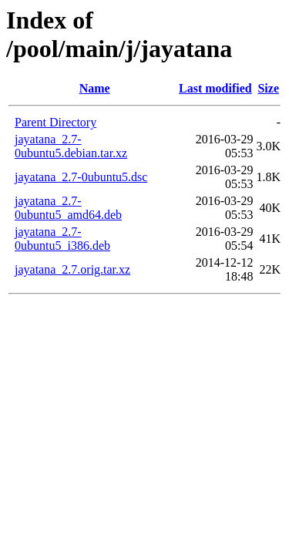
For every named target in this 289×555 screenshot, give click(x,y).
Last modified (215, 88)
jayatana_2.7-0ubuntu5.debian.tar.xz (71, 146)
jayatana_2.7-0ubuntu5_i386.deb (62, 238)
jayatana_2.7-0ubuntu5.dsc (81, 176)
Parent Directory (55, 122)
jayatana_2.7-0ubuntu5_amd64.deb (68, 207)
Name (94, 88)
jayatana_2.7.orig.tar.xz (72, 269)
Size (268, 88)
